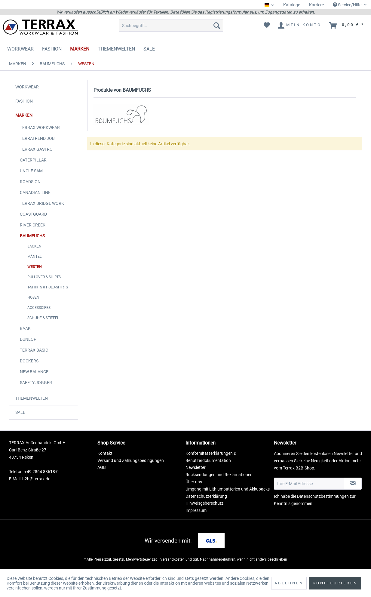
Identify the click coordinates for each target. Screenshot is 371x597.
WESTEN (34, 267)
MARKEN (23, 115)
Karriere (316, 4)
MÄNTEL (34, 256)
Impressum (196, 510)
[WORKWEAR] (20, 49)
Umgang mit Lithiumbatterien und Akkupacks (228, 489)
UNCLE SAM (31, 170)
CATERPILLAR (33, 160)
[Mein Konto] (299, 26)
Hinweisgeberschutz (204, 503)
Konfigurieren (335, 583)
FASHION (24, 101)
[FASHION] (52, 49)
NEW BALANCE (34, 371)
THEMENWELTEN (31, 398)
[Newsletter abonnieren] (353, 484)
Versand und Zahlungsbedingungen (130, 460)
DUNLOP (28, 339)
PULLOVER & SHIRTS (44, 277)
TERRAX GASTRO (36, 149)
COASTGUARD (33, 214)
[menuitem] (292, 5)
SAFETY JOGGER (36, 382)
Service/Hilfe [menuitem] (347, 4)
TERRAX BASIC (34, 350)
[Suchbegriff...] (171, 26)
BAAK (25, 328)
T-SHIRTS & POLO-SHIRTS (47, 287)
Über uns (194, 481)
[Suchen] (216, 26)
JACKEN (34, 246)
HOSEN (33, 297)
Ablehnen (288, 583)
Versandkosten (172, 559)
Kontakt (104, 453)
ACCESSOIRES (39, 308)
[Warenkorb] (347, 26)
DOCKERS (29, 361)
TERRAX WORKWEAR (40, 127)
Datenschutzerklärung (206, 496)
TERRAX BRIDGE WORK (42, 203)
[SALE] (149, 49)
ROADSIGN (30, 181)
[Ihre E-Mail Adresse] (309, 484)
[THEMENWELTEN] (116, 49)
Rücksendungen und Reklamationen (219, 474)
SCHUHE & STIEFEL (43, 318)
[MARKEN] (80, 49)
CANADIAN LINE (35, 192)
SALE (20, 412)
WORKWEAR (27, 87)
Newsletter (196, 467)
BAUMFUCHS (32, 235)
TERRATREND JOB (37, 138)
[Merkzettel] (267, 26)
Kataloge (291, 4)
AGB (101, 467)
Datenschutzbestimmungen (323, 496)
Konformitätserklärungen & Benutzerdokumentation (211, 457)
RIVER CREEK (32, 225)
